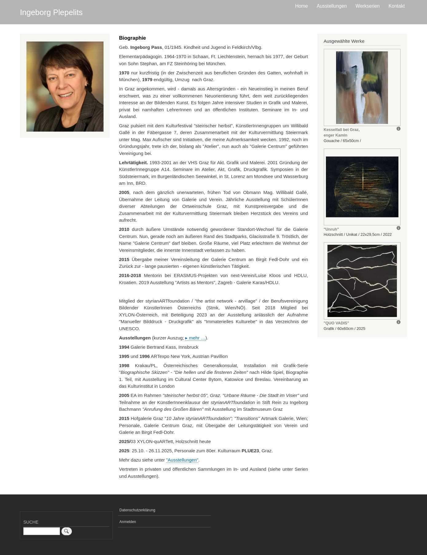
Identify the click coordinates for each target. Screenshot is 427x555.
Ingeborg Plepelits (51, 12)
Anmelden (127, 522)
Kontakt (397, 6)
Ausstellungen (332, 6)
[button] (362, 87)
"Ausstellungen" (182, 459)
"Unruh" (331, 229)
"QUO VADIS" (336, 323)
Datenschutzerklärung (137, 510)
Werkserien (367, 6)
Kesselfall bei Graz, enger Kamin (342, 132)
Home (301, 6)
